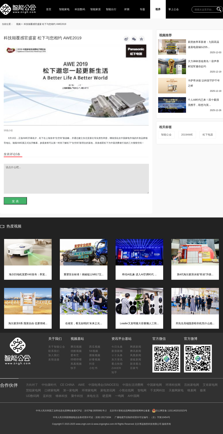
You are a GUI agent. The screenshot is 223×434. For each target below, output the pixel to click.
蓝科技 (47, 395)
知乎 (114, 372)
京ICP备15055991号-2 (95, 410)
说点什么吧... (76, 179)
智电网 (142, 390)
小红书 (93, 368)
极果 (203, 390)
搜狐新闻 (135, 359)
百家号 (134, 368)
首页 (48, 9)
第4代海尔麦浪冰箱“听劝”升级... (195, 274)
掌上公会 (173, 9)
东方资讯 (117, 359)
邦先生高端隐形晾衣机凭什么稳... (195, 323)
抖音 (92, 363)
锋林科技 (61, 395)
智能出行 (111, 9)
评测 (126, 9)
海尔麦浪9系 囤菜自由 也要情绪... (27, 323)
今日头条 (117, 346)
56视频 (93, 350)
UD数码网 (32, 395)
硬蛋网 (106, 395)
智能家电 (64, 9)
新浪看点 (135, 363)
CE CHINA (67, 384)
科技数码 (80, 9)
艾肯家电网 (210, 384)
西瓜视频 (94, 346)
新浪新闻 (117, 350)
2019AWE (187, 134)
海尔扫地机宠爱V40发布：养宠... (28, 274)
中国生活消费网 (132, 384)
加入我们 (53, 355)
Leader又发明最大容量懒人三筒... (139, 323)
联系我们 (53, 350)
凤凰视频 (76, 363)
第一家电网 (70, 390)
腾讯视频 (76, 346)
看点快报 (117, 363)
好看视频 (94, 359)
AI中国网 (133, 395)
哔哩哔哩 (76, 359)
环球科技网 (173, 384)
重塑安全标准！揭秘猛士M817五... (84, 274)
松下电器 (208, 134)
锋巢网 (191, 390)
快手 (73, 368)
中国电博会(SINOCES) (103, 384)
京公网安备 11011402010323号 (169, 410)
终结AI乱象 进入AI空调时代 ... (139, 274)
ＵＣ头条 (117, 355)
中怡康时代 (49, 384)
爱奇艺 (75, 355)
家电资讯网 (107, 390)
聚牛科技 (77, 395)
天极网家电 (176, 390)
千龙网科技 (157, 390)
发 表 (15, 201)
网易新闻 (135, 346)
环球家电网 (89, 390)
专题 (142, 9)
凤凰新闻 (135, 355)
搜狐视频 (94, 355)
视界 (158, 9)
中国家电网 (154, 384)
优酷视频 (76, 350)
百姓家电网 (191, 384)
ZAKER (116, 368)
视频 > (19, 24)
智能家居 (95, 9)
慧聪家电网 (33, 390)
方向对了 (32, 384)
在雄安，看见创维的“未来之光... (83, 323)
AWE (81, 384)
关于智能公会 (56, 346)
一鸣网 (119, 395)
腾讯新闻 (135, 350)
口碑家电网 (52, 390)
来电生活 (93, 395)
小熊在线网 (126, 390)
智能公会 (166, 134)
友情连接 (53, 359)
